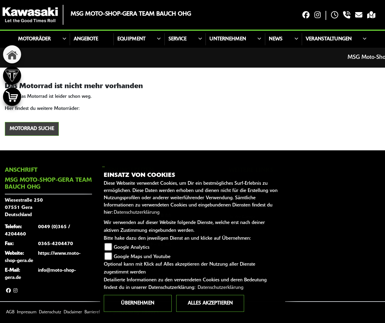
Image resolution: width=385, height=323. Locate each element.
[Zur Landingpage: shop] (12, 97)
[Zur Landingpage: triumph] (12, 75)
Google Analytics (131, 247)
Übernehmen (137, 303)
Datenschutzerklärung (137, 212)
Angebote (86, 39)
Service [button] (177, 39)
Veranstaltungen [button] (329, 39)
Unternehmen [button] (227, 39)
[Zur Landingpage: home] (12, 54)
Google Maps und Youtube (142, 256)
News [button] (275, 39)
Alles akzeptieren (210, 303)
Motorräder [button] (34, 39)
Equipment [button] (131, 39)
